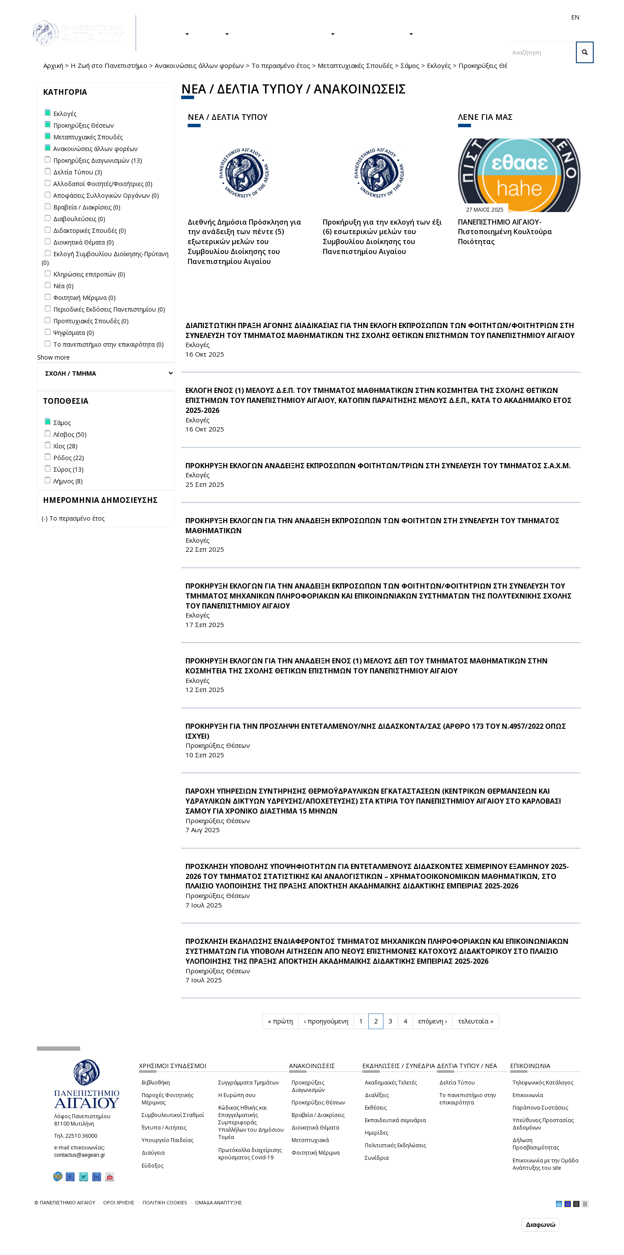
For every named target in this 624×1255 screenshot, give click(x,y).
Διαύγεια (153, 1152)
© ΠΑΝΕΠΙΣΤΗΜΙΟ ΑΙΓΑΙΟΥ (65, 1202)
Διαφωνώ (541, 1225)
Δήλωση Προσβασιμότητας (536, 1143)
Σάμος (409, 65)
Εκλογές (439, 65)
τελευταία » (476, 1021)
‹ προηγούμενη (326, 1021)
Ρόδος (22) (68, 458)
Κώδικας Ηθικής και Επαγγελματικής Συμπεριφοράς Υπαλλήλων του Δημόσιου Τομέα (251, 1122)
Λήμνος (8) (68, 481)
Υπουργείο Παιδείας (167, 1140)
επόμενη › (432, 1021)
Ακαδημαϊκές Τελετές (391, 1082)
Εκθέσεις (376, 1107)
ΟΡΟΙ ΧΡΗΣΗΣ (118, 1202)
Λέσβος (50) (70, 434)
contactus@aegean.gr (82, 1155)
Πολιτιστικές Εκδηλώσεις (395, 1145)
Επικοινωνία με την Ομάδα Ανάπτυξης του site (545, 1164)
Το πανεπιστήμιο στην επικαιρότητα (467, 1098)
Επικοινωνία (528, 1095)
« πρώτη (280, 1021)
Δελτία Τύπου (457, 1082)
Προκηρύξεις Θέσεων (318, 1102)
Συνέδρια (377, 1158)
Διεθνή (453, 17)
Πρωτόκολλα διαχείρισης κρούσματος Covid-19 (250, 1153)
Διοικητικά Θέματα (315, 1127)
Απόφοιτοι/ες (421, 17)
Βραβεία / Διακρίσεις (318, 1115)
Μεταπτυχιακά (310, 1140)
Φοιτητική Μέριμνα (316, 1152)
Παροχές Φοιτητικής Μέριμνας (167, 1098)
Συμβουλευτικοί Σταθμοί (173, 1115)
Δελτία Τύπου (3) (77, 172)
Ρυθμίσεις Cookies (93, 1247)
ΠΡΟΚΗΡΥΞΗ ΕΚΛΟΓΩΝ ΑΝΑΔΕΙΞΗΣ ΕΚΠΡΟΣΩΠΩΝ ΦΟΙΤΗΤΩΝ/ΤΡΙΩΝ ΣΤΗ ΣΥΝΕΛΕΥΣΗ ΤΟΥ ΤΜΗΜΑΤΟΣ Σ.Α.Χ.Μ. (378, 465)
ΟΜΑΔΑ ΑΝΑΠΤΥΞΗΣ (218, 1202)
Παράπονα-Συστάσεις (540, 1107)
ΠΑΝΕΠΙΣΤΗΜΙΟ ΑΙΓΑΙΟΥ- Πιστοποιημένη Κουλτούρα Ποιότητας (505, 232)
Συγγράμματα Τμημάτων (248, 1082)
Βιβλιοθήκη (156, 1082)
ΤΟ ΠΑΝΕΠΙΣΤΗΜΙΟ (378, 33)
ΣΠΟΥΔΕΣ (170, 33)
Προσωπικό (482, 17)
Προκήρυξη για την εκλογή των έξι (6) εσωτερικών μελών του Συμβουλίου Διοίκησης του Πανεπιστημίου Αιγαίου (382, 237)
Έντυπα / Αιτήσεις (164, 1127)
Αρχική (53, 65)
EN (575, 17)
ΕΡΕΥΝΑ (213, 33)
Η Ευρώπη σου (237, 1095)
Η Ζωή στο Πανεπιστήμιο (109, 65)
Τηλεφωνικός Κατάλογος (543, 1082)
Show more (53, 357)
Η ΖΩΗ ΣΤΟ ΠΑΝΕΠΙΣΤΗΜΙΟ (286, 33)
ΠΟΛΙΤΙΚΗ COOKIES (165, 1202)
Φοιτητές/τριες (379, 17)
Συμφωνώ (502, 1224)
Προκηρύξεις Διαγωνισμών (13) (97, 160)
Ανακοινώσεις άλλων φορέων (199, 65)
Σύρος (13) (68, 469)
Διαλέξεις (377, 1095)
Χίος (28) (65, 446)
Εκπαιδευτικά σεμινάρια (395, 1120)
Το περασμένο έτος (280, 65)
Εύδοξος (152, 1165)
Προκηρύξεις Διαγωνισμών (308, 1086)
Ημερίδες (376, 1132)
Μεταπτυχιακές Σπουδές (355, 65)
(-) (45, 518)
